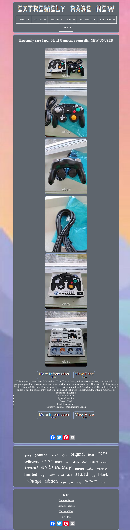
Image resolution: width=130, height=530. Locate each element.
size (52, 474)
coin (47, 460)
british (75, 462)
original (78, 454)
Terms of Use (66, 511)
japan (79, 468)
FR (69, 517)
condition (101, 468)
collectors (32, 461)
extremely (56, 467)
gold (71, 483)
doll (69, 475)
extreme (104, 462)
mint (61, 475)
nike (90, 468)
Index (66, 495)
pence (91, 481)
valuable (55, 455)
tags (67, 463)
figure (58, 461)
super (63, 482)
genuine (41, 455)
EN (63, 517)
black (103, 474)
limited (30, 474)
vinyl (84, 462)
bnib (93, 476)
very (102, 482)
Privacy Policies (66, 506)
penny (28, 455)
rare (102, 453)
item (91, 455)
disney (78, 482)
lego (43, 475)
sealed (81, 474)
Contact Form (66, 500)
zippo (64, 455)
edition (51, 481)
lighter (94, 461)
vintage (34, 481)
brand (31, 467)
